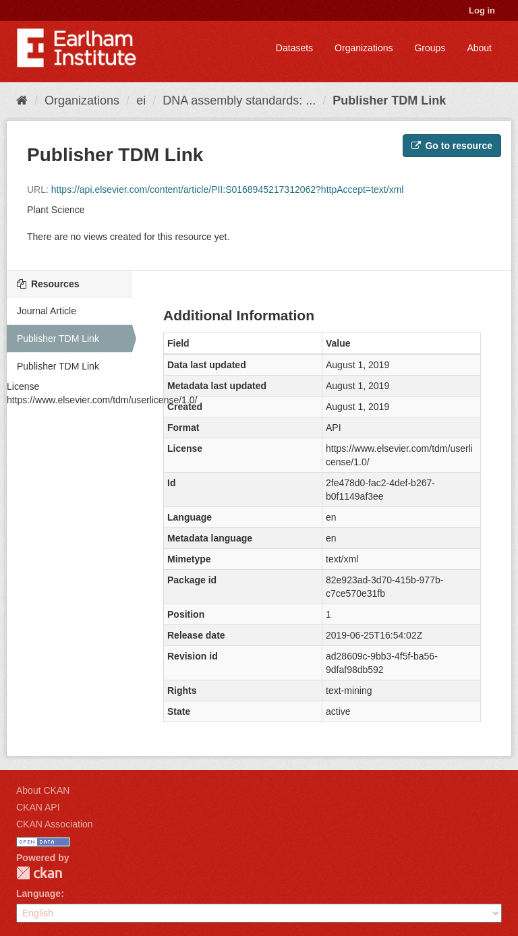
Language (38, 893)
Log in (482, 10)
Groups (429, 47)
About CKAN (42, 790)
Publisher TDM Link (389, 100)
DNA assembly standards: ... (239, 100)
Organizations (364, 47)
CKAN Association (54, 824)
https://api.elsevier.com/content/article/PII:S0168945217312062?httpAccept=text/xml (227, 189)
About (479, 47)
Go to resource (451, 145)
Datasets (294, 47)
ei (141, 100)
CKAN (39, 873)
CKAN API (38, 807)
